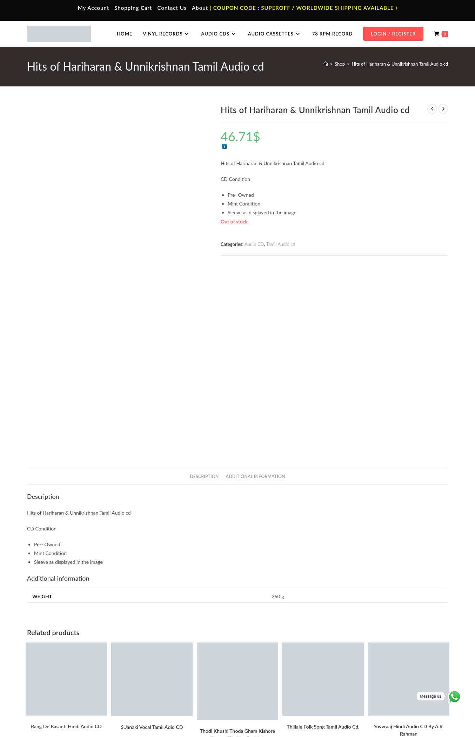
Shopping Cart (133, 8)
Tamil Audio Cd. (370, 653)
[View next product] (443, 109)
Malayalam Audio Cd (375, 683)
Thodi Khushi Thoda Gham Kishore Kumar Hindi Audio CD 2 (237, 545)
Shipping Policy (388, 716)
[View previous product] (432, 109)
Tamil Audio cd (280, 244)
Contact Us (172, 8)
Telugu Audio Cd (371, 673)
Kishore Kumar (237, 594)
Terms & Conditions (321, 716)
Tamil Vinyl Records (269, 653)
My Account (93, 8)
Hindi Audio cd (259, 590)
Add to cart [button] (66, 566)
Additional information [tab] (255, 286)
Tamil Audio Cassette (165, 653)
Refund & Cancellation (427, 716)
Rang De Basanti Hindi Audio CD (66, 537)
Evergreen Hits (232, 590)
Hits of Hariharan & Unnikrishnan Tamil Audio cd (400, 64)
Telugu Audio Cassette (167, 673)
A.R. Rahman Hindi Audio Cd (51, 578)
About (200, 8)
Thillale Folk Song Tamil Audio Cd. (323, 537)
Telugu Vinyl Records (270, 683)
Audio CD (254, 244)
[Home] (325, 64)
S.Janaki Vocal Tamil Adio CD (152, 537)
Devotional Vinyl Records (275, 694)
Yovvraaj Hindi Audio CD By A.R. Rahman (409, 540)
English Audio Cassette (167, 694)
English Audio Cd (372, 694)
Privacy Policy (356, 716)
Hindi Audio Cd (370, 663)
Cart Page (49, 683)
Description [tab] (204, 286)
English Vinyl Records (271, 673)
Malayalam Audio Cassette (171, 683)
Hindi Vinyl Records (269, 663)
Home (45, 653)
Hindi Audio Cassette (165, 663)
